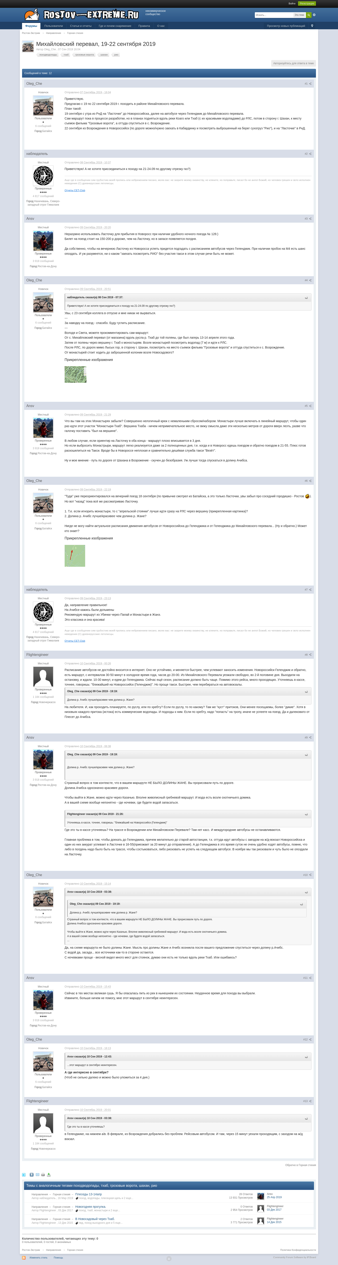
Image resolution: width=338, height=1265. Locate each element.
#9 (308, 737)
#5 (308, 405)
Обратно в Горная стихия (300, 1165)
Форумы (31, 26)
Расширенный (314, 15)
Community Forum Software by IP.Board (294, 1257)
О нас (161, 26)
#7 (308, 589)
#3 (308, 218)
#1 (308, 83)
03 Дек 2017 (274, 1209)
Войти (292, 3)
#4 (308, 280)
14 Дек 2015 (274, 1222)
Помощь (58, 1257)
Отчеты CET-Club (75, 190)
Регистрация (307, 3)
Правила (144, 26)
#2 (308, 153)
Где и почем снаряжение (115, 26)
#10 (307, 875)
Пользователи (53, 26)
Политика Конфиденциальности (298, 1250)
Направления (40, 1194)
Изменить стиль (39, 1257)
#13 (307, 1101)
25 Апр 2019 (274, 1197)
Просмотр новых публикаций (286, 26)
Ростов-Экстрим (31, 1250)
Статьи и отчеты (80, 26)
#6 (308, 480)
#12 (307, 1039)
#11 (307, 977)
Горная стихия (61, 1194)
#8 (308, 654)
